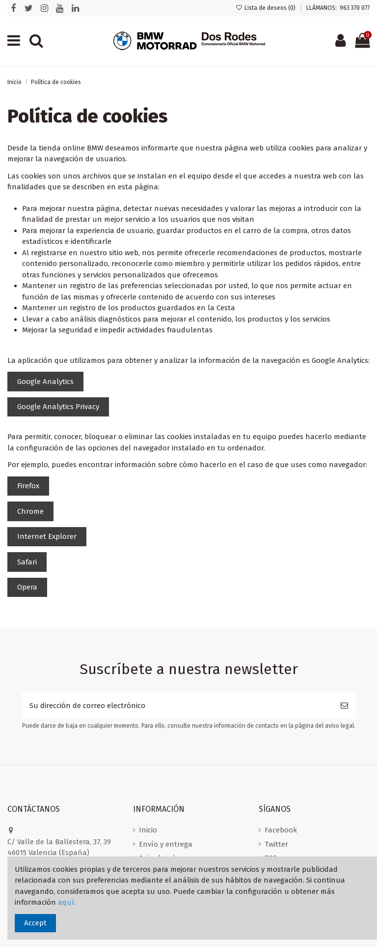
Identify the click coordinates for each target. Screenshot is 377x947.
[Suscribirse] (344, 706)
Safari (27, 562)
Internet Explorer (47, 536)
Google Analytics (45, 381)
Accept (35, 922)
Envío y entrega (165, 844)
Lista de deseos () (266, 7)
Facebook (281, 830)
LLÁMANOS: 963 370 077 (338, 7)
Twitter (276, 844)
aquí (66, 902)
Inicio (148, 830)
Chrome (30, 511)
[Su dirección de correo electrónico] (177, 706)
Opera (27, 587)
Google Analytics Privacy (58, 406)
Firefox (28, 485)
